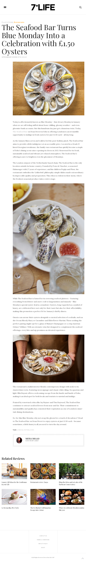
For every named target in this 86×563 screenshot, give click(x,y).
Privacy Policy (43, 543)
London (20, 430)
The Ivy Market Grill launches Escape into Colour (40, 509)
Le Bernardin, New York (10, 508)
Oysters (26, 430)
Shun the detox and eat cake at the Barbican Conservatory (70, 483)
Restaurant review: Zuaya (39, 482)
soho (32, 430)
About (43, 547)
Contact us (43, 536)
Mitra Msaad (22, 57)
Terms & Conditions (43, 539)
